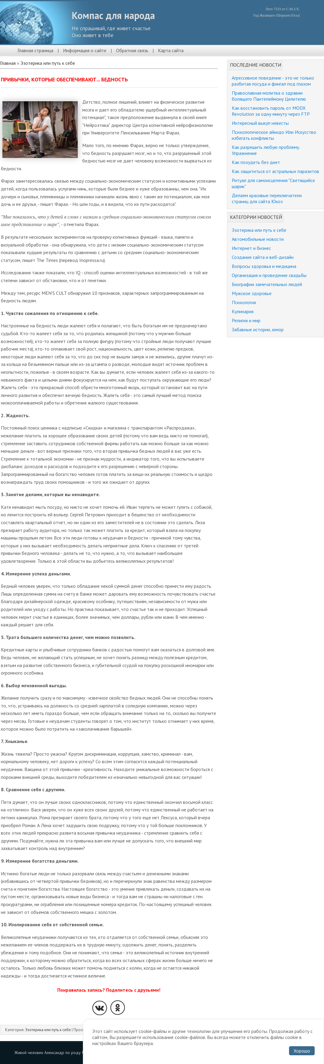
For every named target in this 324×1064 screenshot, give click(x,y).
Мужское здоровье (252, 293)
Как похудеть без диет (256, 162)
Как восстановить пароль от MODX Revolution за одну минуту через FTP (271, 111)
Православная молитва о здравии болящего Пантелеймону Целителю (269, 96)
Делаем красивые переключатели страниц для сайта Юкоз (267, 198)
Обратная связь (132, 50)
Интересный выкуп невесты (260, 123)
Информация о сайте (84, 50)
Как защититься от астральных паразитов (275, 171)
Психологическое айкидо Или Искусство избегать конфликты (274, 135)
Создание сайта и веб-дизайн (263, 257)
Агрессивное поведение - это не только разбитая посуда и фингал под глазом (273, 81)
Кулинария (242, 311)
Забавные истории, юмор (258, 329)
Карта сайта (171, 50)
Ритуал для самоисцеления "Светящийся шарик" (273, 183)
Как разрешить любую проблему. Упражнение (266, 150)
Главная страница (35, 50)
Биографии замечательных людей (267, 284)
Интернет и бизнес (251, 248)
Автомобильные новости (258, 239)
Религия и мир (246, 320)
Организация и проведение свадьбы (269, 275)
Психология (244, 302)
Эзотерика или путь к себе (47, 63)
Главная (8, 63)
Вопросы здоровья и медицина (264, 266)
